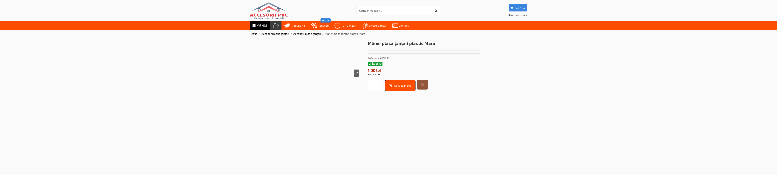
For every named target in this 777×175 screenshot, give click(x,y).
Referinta (373, 58)
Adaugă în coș (400, 85)
